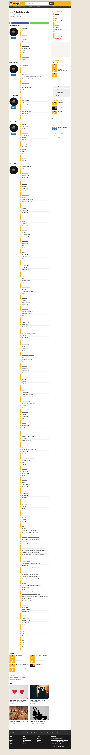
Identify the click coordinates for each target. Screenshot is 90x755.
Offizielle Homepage (56, 142)
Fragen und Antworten (27, 745)
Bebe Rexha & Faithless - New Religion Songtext (59, 745)
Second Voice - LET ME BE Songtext (57, 747)
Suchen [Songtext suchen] (51, 9)
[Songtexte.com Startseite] (15, 9)
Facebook (39, 744)
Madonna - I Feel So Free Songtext (57, 750)
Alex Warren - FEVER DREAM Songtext (57, 752)
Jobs (10, 747)
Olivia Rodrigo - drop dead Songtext (57, 744)
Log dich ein (11, 682)
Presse (10, 744)
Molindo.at (39, 745)
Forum (24, 744)
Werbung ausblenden (57, 12)
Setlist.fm (39, 747)
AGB (29, 747)
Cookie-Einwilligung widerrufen (28, 750)
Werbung (11, 745)
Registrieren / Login (66, 12)
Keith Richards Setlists (57, 141)
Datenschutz (25, 747)
